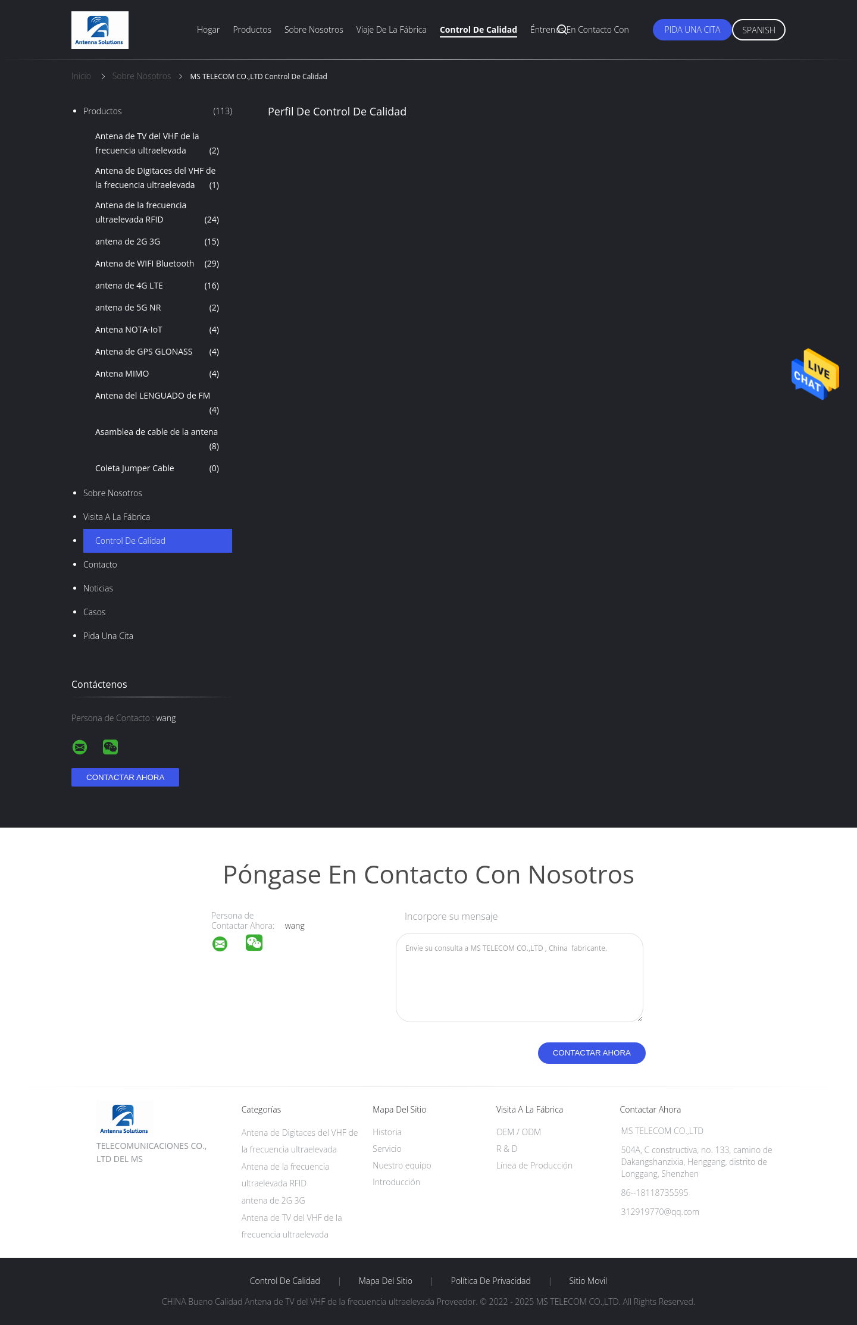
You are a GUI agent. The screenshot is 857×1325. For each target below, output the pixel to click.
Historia (387, 1132)
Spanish (758, 30)
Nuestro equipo (402, 1165)
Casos (94, 612)
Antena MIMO (157, 374)
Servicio (387, 1148)
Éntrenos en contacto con (579, 29)
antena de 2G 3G (157, 241)
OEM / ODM (518, 1132)
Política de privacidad (491, 1281)
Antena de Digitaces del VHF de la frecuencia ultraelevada (157, 178)
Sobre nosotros (313, 29)
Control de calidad (478, 29)
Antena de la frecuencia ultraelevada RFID (157, 213)
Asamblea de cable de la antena (157, 439)
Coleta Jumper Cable (157, 468)
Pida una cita (693, 29)
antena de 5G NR (157, 307)
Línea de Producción (534, 1165)
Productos (252, 29)
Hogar (208, 29)
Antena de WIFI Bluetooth (157, 263)
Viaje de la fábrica (391, 29)
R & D (506, 1148)
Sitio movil (589, 1281)
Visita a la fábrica (116, 516)
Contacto (100, 564)
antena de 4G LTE (157, 285)
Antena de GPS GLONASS (157, 351)
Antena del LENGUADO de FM (157, 403)
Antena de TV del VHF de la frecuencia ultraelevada (157, 144)
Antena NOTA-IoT (157, 329)
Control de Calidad (130, 540)
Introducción (396, 1182)
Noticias (98, 588)
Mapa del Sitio (385, 1281)
